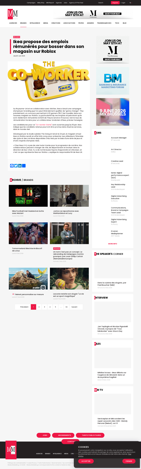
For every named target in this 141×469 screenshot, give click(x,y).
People (81, 23)
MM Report (50, 3)
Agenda (59, 3)
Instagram (19, 3)
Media (45, 23)
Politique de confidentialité (16, 463)
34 (67, 307)
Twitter (16, 3)
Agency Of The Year (76, 3)
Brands (23, 23)
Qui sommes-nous (69, 463)
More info (112, 244)
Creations (55, 23)
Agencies (13, 23)
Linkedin (12, 3)
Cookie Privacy (32, 463)
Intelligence (35, 23)
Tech (117, 23)
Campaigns (31, 3)
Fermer (129, 461)
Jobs (65, 3)
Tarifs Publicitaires (91, 435)
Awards (90, 23)
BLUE (124, 23)
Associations (69, 23)
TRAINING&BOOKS (104, 23)
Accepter (86, 461)
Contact (72, 441)
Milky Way (40, 3)
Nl (130, 3)
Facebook (9, 3)
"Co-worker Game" (43, 124)
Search (100, 3)
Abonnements (64, 435)
